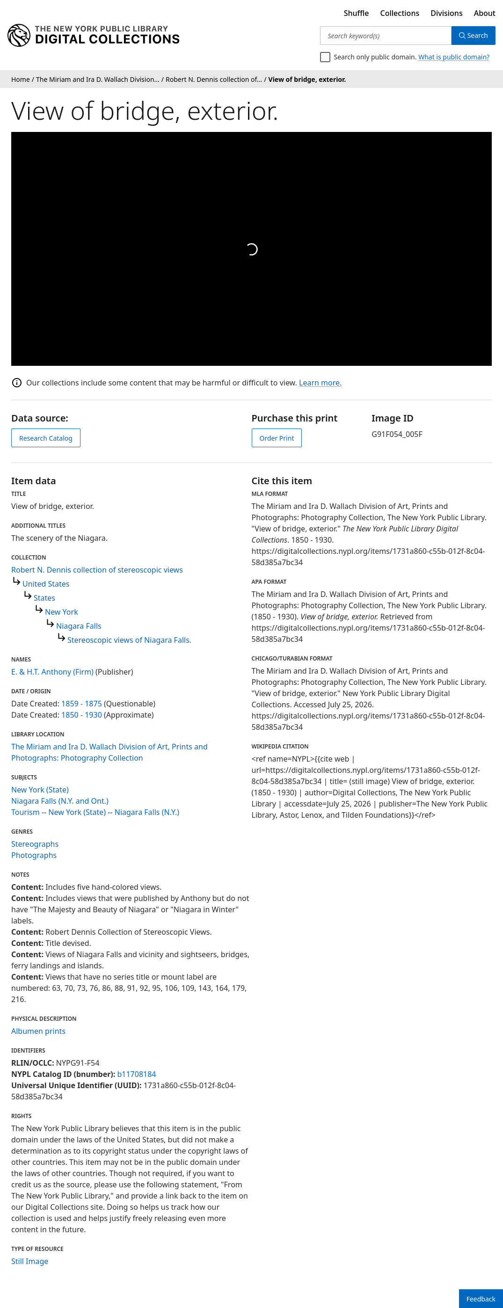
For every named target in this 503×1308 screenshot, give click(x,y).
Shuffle (356, 13)
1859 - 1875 (81, 703)
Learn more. (320, 383)
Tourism (25, 812)
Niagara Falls (79, 626)
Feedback (481, 1298)
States (44, 598)
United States (46, 584)
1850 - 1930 (81, 715)
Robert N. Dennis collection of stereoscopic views (97, 570)
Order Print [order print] (277, 438)
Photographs (34, 855)
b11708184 (136, 1074)
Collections (400, 13)
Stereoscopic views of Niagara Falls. (129, 640)
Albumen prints (38, 1031)
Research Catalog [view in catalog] (46, 438)
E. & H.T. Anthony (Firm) (52, 672)
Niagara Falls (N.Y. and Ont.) (60, 801)
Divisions (446, 13)
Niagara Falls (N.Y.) (147, 812)
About (485, 13)
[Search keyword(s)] (386, 35)
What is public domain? (453, 56)
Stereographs (34, 844)
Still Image (29, 1261)
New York (61, 612)
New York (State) (40, 790)
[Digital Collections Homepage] (93, 35)
